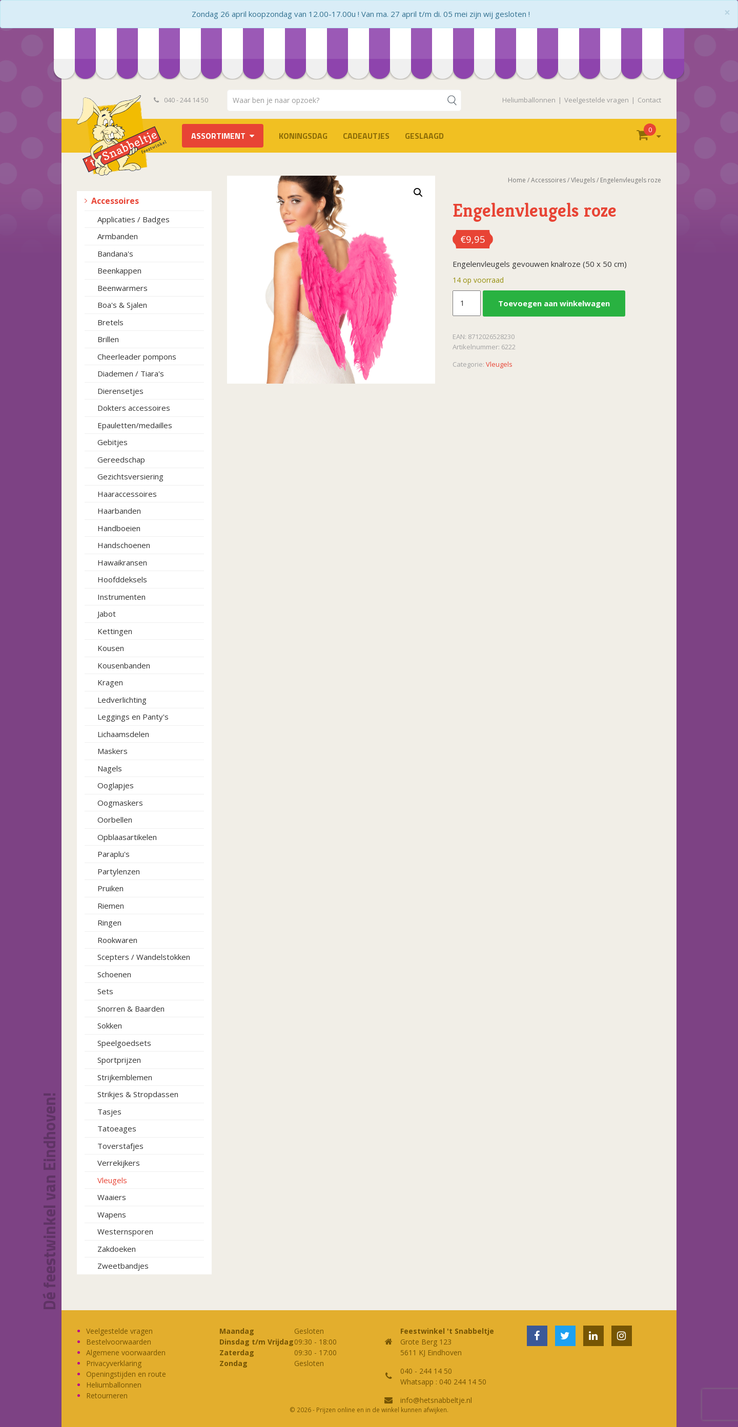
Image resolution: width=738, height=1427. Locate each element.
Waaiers (111, 1197)
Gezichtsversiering (130, 476)
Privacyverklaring (113, 1363)
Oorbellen (114, 819)
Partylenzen (118, 871)
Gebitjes (112, 442)
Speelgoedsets (124, 1043)
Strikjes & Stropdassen (137, 1094)
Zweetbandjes (123, 1266)
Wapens (111, 1214)
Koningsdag (303, 136)
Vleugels (112, 1180)
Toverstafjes (120, 1146)
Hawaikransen (122, 562)
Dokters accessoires (133, 408)
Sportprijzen (119, 1060)
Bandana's (115, 253)
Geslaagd (424, 136)
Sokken (109, 1025)
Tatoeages (116, 1128)
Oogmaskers (120, 803)
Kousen (110, 648)
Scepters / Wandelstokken (143, 957)
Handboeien (118, 528)
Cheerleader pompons (136, 356)
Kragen (110, 682)
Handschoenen (123, 545)
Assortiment (218, 136)
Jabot (106, 613)
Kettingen (114, 631)
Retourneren (107, 1395)
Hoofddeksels (122, 579)
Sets (105, 991)
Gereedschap (121, 459)
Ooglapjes (115, 785)
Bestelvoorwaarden (118, 1342)
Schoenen (114, 974)
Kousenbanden (123, 665)
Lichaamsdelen (123, 734)
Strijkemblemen (124, 1077)
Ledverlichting (122, 700)
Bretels (110, 322)
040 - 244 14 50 (181, 99)
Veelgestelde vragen (596, 99)
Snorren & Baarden (131, 1008)
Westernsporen (125, 1231)
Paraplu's (113, 854)
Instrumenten (121, 597)
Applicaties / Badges (133, 219)
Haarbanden (119, 511)
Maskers (112, 751)
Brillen (108, 339)
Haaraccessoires (127, 494)
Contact (649, 99)
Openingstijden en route (126, 1374)
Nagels (109, 768)
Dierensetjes (120, 391)
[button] (418, 192)
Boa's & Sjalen (122, 305)
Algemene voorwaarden (126, 1352)
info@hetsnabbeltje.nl (436, 1400)
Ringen (109, 922)
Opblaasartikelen (127, 837)
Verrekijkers (118, 1163)
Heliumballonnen (529, 99)
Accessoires (115, 200)
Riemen (110, 905)
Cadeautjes (366, 136)
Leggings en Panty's (133, 716)
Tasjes (109, 1111)
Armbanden (117, 236)
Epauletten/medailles (134, 425)
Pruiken (110, 888)
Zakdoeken (116, 1249)
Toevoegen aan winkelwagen (554, 303)
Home (517, 180)
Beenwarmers (122, 288)
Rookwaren (117, 940)
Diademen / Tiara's (130, 373)
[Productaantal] (466, 303)
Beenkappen (119, 270)
